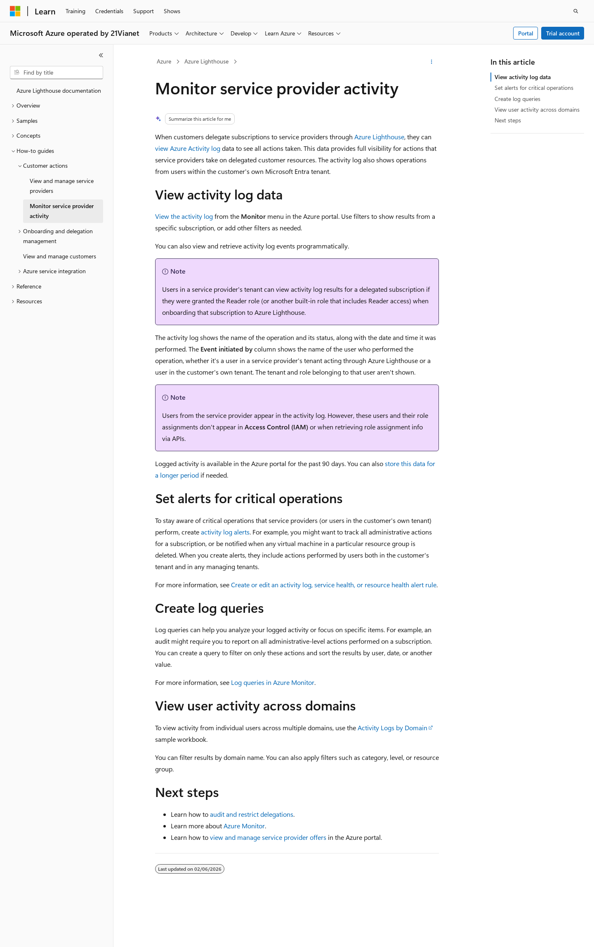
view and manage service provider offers (268, 837)
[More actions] (431, 61)
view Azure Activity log (187, 148)
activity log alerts (225, 531)
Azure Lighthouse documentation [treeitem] (58, 90)
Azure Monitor (244, 825)
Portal (525, 33)
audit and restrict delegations (251, 814)
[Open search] (576, 11)
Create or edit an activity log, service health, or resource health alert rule (333, 584)
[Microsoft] (15, 11)
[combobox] (56, 72)
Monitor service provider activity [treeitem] (62, 211)
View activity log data (523, 77)
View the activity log (184, 216)
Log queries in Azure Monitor (272, 682)
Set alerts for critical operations (534, 87)
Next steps (508, 120)
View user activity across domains (537, 109)
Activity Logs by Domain (392, 727)
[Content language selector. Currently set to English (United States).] (47, 933)
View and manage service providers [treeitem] (62, 186)
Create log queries (517, 99)
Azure (164, 61)
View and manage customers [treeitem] (59, 256)
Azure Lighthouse (206, 61)
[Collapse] (101, 55)
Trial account (563, 33)
